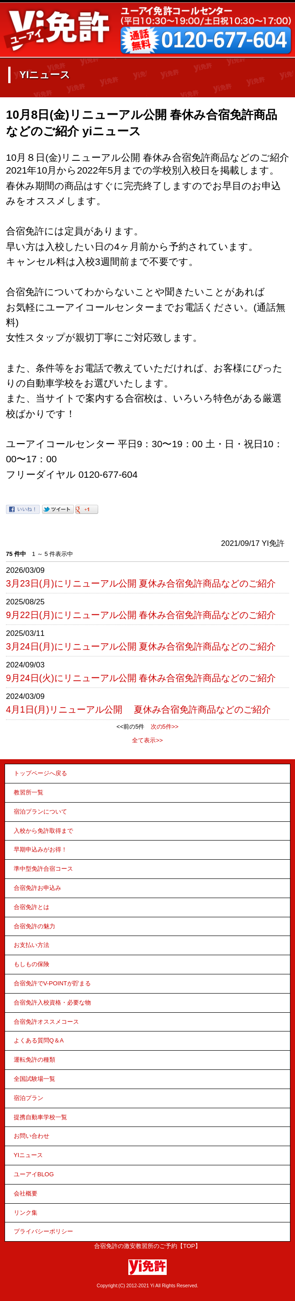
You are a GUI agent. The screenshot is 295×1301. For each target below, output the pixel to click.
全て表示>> (147, 740)
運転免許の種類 (34, 1059)
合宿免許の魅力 (34, 926)
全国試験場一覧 (34, 1078)
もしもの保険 (31, 964)
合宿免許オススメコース (46, 1021)
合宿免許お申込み (37, 887)
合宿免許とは (31, 907)
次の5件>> (165, 726)
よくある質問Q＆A (39, 1040)
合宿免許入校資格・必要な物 (52, 1002)
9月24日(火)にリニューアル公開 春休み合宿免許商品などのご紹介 (141, 678)
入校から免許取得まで (43, 830)
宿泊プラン (28, 1098)
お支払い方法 (31, 944)
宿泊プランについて (40, 811)
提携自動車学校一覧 (40, 1117)
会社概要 (25, 1193)
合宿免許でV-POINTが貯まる (52, 983)
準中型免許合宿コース (43, 868)
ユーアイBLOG (34, 1174)
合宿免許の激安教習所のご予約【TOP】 (147, 1246)
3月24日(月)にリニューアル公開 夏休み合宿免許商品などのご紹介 (141, 646)
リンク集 (25, 1212)
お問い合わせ (31, 1135)
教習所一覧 (28, 792)
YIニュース (28, 1155)
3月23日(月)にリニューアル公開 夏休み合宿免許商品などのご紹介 (141, 583)
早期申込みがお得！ (40, 849)
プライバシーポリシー (43, 1231)
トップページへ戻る (40, 773)
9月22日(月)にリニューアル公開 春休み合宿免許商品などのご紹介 (141, 615)
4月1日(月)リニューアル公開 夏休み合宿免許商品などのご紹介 (138, 709)
